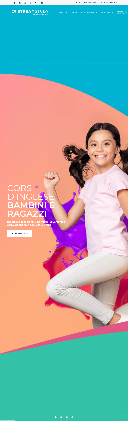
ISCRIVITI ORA (20, 234)
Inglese (63, 12)
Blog (78, 3)
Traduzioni (107, 12)
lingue (74, 12)
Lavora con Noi (109, 3)
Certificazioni (89, 12)
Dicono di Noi (91, 3)
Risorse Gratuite (122, 12)
